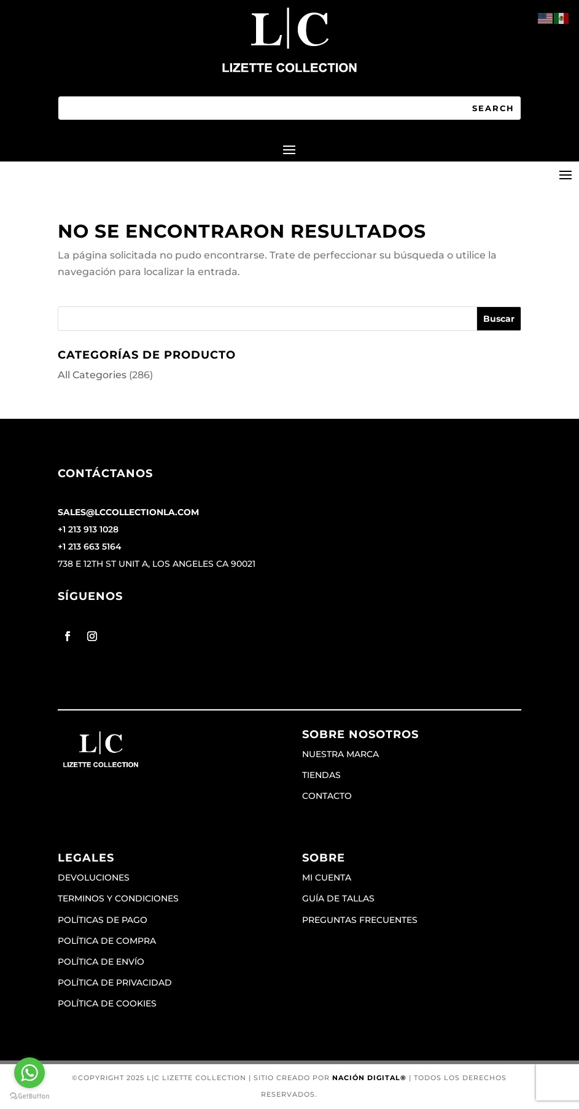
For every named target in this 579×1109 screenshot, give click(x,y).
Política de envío (101, 961)
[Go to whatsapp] (29, 1072)
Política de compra (107, 940)
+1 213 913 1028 (88, 529)
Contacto (327, 795)
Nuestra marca (340, 754)
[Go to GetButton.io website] (29, 1096)
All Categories (92, 375)
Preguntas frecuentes (360, 919)
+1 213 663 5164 (90, 546)
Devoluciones (94, 877)
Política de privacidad (115, 982)
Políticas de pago (102, 919)
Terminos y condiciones (118, 898)
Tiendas (321, 774)
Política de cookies (107, 1003)
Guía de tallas (338, 898)
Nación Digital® (369, 1077)
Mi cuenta (326, 877)
